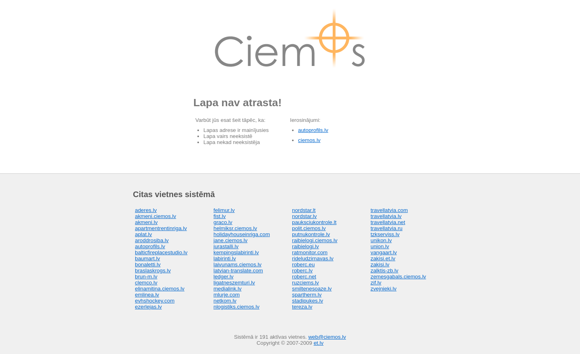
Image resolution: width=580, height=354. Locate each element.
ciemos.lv (309, 140)
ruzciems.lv (305, 283)
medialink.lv (227, 289)
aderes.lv (146, 210)
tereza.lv (302, 307)
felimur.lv (224, 210)
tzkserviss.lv (385, 234)
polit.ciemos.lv (309, 228)
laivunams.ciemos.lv (237, 264)
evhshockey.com (154, 301)
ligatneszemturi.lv (234, 283)
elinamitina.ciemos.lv (159, 289)
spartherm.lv (306, 295)
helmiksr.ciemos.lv (235, 228)
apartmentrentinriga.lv (161, 228)
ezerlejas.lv (148, 307)
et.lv (318, 343)
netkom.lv (224, 301)
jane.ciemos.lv (230, 240)
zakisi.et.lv (383, 258)
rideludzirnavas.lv (313, 258)
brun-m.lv (146, 277)
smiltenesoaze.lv (312, 289)
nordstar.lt (304, 210)
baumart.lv (147, 258)
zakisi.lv (380, 264)
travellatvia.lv (386, 216)
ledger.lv (223, 277)
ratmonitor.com (309, 252)
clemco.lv (146, 283)
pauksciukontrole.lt (314, 222)
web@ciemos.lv (327, 337)
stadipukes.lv (307, 301)
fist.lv (219, 216)
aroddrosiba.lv (152, 240)
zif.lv (376, 283)
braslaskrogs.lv (153, 271)
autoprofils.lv (313, 130)
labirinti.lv (224, 258)
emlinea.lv (147, 295)
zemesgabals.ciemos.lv (398, 277)
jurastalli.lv (225, 246)
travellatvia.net (388, 222)
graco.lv (222, 222)
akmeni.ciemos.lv (155, 216)
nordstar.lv (304, 216)
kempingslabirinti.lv (236, 252)
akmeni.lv (146, 222)
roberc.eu (303, 264)
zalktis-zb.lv (384, 271)
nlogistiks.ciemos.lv (236, 307)
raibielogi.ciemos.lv (315, 240)
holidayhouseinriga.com (241, 234)
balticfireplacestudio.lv (161, 252)
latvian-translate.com (238, 271)
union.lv (380, 246)
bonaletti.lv (148, 264)
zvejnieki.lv (383, 289)
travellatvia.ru (386, 228)
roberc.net (304, 277)
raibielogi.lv (305, 246)
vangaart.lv (384, 252)
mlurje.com (226, 295)
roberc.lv (302, 271)
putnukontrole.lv (311, 234)
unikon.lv (381, 240)
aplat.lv (143, 234)
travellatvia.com (389, 210)
